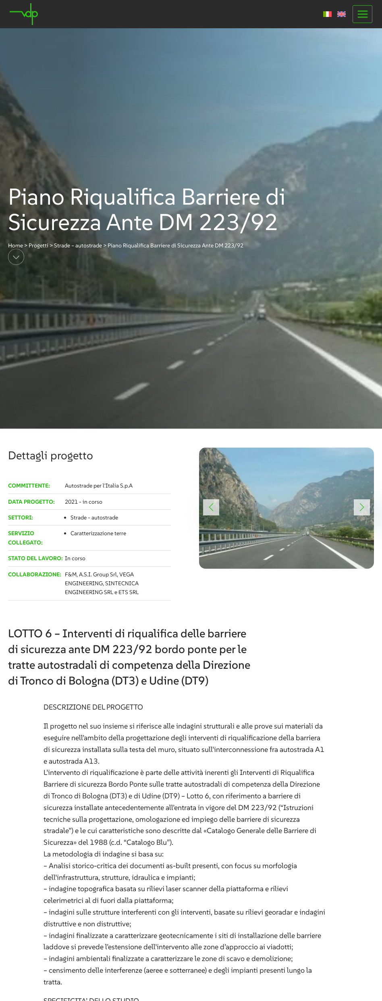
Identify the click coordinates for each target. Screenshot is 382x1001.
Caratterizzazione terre (98, 533)
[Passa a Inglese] (341, 14)
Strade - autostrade (94, 517)
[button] (211, 507)
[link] (286, 508)
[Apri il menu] (362, 14)
